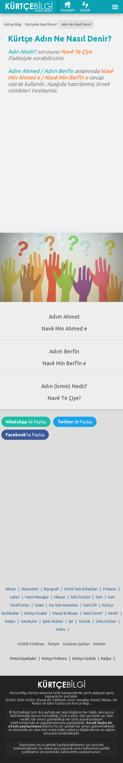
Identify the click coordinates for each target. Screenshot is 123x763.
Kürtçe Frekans (54, 658)
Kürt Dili (90, 605)
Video (61, 629)
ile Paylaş (26, 421)
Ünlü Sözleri (106, 621)
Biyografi (51, 589)
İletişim (54, 644)
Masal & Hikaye (65, 613)
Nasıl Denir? (93, 613)
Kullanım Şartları (76, 644)
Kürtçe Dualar (35, 613)
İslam (39, 605)
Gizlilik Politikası (31, 644)
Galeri (15, 597)
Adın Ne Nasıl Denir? (77, 24)
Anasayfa (68, 10)
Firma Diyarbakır (23, 658)
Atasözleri (30, 589)
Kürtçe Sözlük (84, 658)
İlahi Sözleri (80, 597)
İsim (99, 597)
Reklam (99, 644)
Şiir (71, 621)
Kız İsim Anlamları (63, 605)
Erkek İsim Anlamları (81, 589)
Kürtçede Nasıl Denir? (41, 24)
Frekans (109, 589)
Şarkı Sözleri (53, 621)
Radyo (10, 621)
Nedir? (113, 613)
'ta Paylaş (25, 434)
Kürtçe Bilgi (12, 24)
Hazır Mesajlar (37, 597)
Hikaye (59, 597)
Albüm (10, 589)
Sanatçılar (29, 621)
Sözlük (85, 10)
